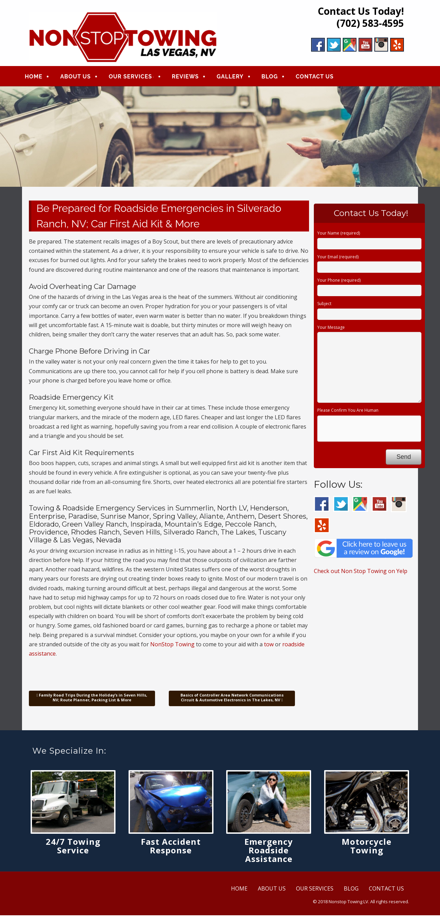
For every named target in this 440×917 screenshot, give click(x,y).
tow (269, 645)
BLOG (274, 77)
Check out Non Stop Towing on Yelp (360, 572)
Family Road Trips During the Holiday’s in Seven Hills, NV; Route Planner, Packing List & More (91, 699)
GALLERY (234, 77)
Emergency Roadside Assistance (268, 851)
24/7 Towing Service (73, 847)
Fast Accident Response (171, 847)
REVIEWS (190, 77)
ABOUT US (80, 77)
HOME (38, 77)
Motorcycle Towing (367, 847)
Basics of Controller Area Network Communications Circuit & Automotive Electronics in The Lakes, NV (232, 699)
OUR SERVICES (135, 77)
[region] (220, 138)
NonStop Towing (172, 645)
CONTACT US (319, 77)
